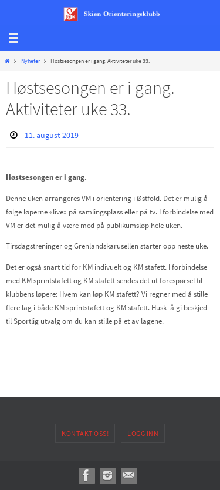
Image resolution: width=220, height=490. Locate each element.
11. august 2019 (52, 135)
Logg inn (142, 433)
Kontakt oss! (85, 433)
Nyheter (30, 61)
